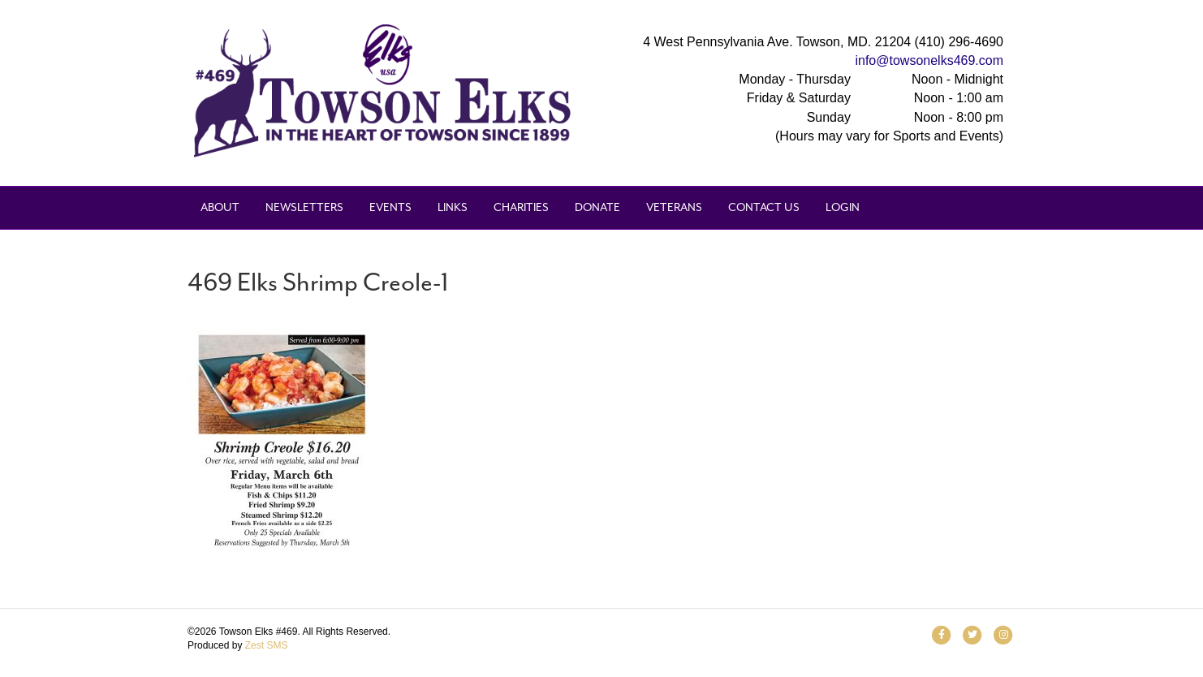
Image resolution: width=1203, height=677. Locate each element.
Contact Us (764, 207)
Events (390, 207)
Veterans (674, 207)
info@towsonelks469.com (929, 60)
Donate (597, 207)
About (219, 207)
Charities (521, 207)
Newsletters (304, 207)
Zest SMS (266, 645)
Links (453, 207)
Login (843, 207)
